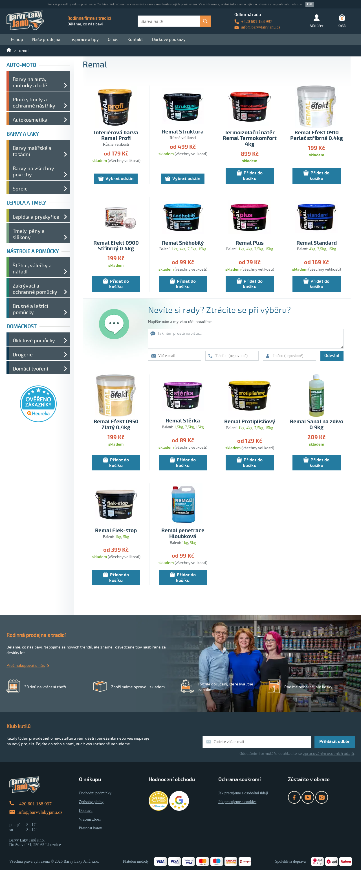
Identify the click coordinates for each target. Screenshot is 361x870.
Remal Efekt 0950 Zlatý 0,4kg (116, 425)
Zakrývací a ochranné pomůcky (35, 289)
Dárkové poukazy (169, 39)
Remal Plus (249, 243)
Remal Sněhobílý (183, 243)
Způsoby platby (91, 802)
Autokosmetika (30, 120)
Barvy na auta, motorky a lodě (30, 82)
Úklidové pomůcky (34, 341)
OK (309, 4)
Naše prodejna (46, 39)
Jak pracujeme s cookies (237, 802)
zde (299, 4)
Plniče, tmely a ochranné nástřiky (34, 103)
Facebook (294, 797)
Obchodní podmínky (95, 793)
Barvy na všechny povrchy (33, 171)
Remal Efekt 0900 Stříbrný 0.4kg (116, 246)
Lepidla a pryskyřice (36, 217)
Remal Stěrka (183, 421)
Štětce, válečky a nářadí (32, 268)
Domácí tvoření (30, 369)
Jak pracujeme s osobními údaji (243, 793)
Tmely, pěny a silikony (29, 234)
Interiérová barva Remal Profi (116, 136)
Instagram (321, 797)
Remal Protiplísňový (249, 422)
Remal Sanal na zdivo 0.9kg (316, 425)
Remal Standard (316, 243)
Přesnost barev (90, 828)
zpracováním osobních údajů (328, 753)
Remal (24, 51)
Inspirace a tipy (84, 39)
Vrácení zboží (90, 819)
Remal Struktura (183, 132)
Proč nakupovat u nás (25, 665)
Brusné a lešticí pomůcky (30, 309)
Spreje (20, 189)
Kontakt (135, 39)
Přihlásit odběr (334, 741)
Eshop (17, 39)
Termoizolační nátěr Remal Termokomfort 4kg (250, 139)
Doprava (86, 810)
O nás (113, 39)
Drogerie (23, 355)
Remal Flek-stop (116, 531)
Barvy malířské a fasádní (32, 151)
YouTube (307, 797)
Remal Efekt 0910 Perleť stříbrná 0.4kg (316, 136)
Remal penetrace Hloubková (182, 534)
